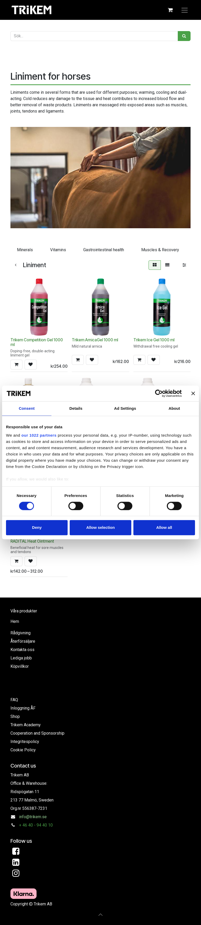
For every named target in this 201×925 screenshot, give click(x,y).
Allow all (164, 527)
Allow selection (100, 527)
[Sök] (184, 36)
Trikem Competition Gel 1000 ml (36, 342)
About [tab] (174, 408)
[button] (16, 365)
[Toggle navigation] (185, 10)
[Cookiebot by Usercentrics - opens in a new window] (159, 393)
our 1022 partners (38, 435)
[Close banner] (193, 393)
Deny (37, 527)
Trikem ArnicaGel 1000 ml (95, 339)
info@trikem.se (33, 816)
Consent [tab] (27, 408)
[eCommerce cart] (170, 10)
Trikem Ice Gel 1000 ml (153, 339)
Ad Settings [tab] (125, 408)
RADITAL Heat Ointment (32, 541)
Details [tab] (75, 408)
